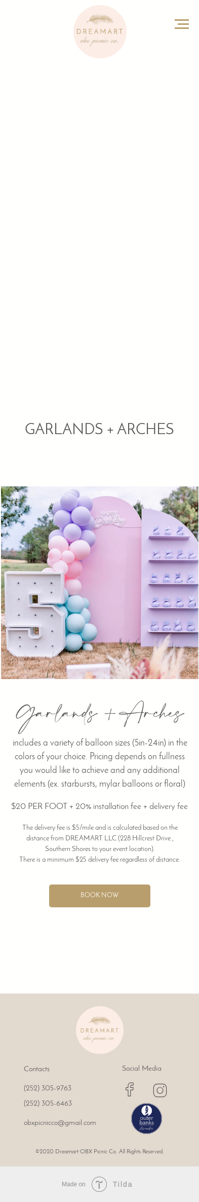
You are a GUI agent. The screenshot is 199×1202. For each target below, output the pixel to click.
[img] (100, 1030)
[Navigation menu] (182, 24)
